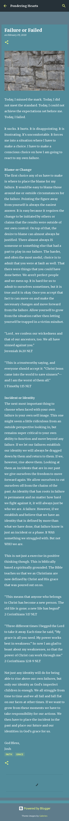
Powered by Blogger (34, 808)
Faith (9, 754)
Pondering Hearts (24, 6)
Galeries (43, 816)
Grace (19, 754)
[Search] (64, 5)
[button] (6, 42)
